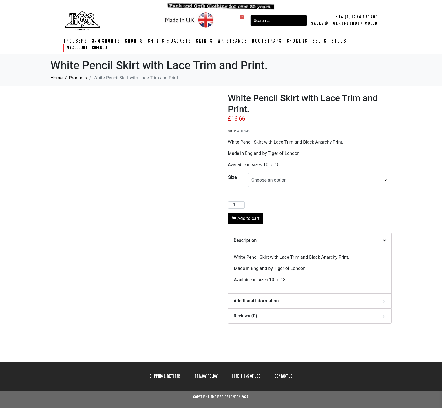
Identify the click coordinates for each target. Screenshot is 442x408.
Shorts (134, 41)
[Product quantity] (236, 205)
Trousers (75, 41)
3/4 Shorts (106, 41)
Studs (339, 41)
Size (232, 177)
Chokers (297, 41)
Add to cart (248, 218)
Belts (319, 41)
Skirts (204, 41)
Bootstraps (267, 41)
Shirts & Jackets (169, 41)
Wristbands (232, 41)
